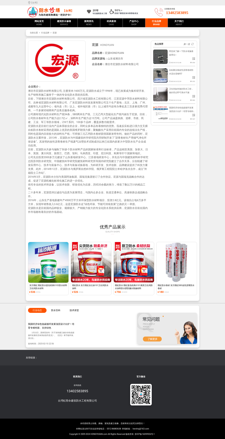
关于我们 (179, 23)
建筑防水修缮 (64, 23)
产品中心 (134, 23)
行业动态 (37, 310)
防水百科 (55, 310)
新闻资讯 (88, 23)
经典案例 (111, 23)
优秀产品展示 (112, 228)
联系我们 (77, 376)
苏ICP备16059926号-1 (145, 434)
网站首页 (39, 23)
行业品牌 (156, 23)
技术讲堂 (74, 310)
